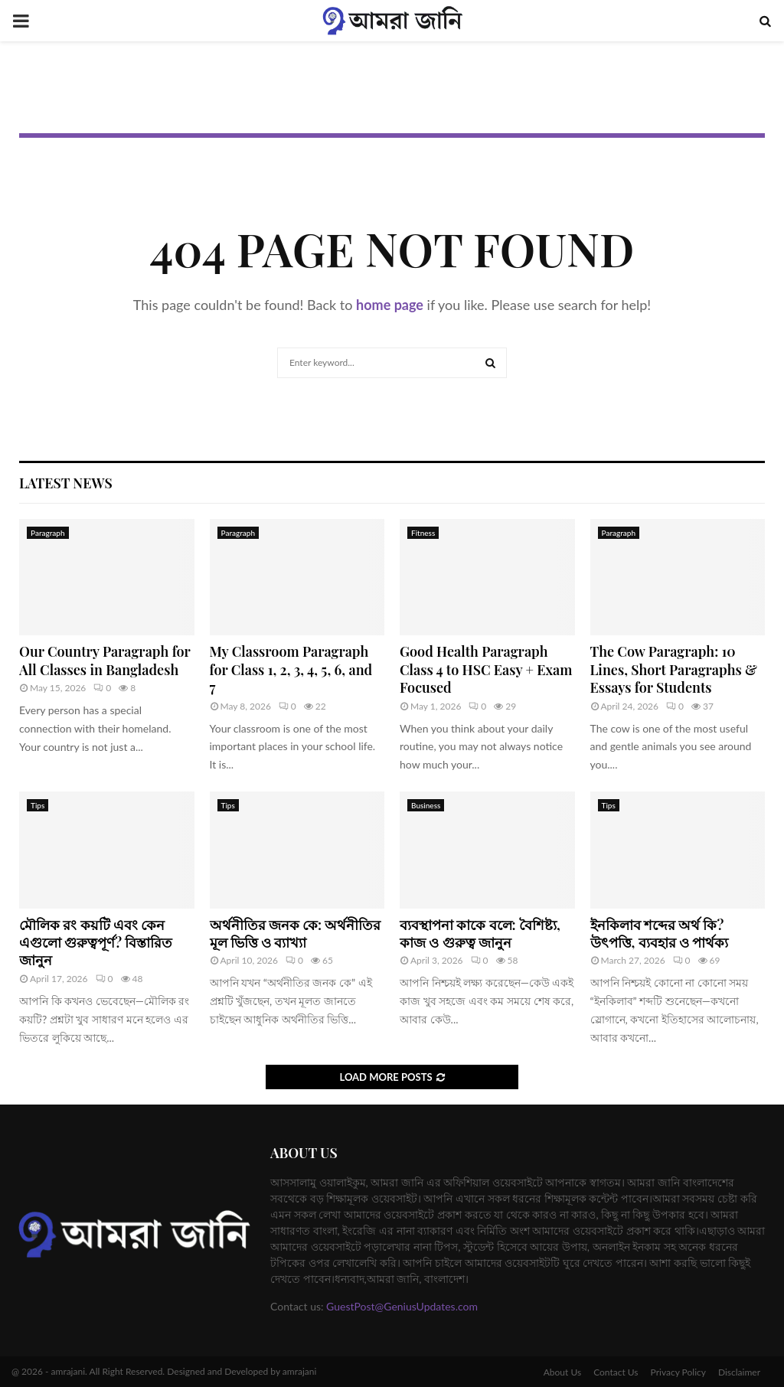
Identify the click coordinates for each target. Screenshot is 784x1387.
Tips (37, 805)
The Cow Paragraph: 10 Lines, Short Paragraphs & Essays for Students (673, 669)
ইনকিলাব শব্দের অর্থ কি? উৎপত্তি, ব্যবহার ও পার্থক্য (659, 933)
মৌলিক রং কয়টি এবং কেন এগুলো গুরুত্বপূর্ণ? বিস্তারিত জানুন (95, 942)
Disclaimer (739, 1372)
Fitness (423, 532)
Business (425, 805)
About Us (562, 1372)
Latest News (66, 483)
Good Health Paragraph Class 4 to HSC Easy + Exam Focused (486, 669)
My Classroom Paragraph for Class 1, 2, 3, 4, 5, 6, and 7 (291, 669)
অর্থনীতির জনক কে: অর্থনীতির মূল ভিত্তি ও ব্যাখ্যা (295, 933)
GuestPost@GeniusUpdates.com (402, 1306)
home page (389, 304)
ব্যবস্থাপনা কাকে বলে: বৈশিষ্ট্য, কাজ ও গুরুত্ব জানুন (480, 933)
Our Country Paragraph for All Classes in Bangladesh (104, 660)
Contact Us (615, 1372)
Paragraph (48, 532)
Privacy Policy (678, 1372)
